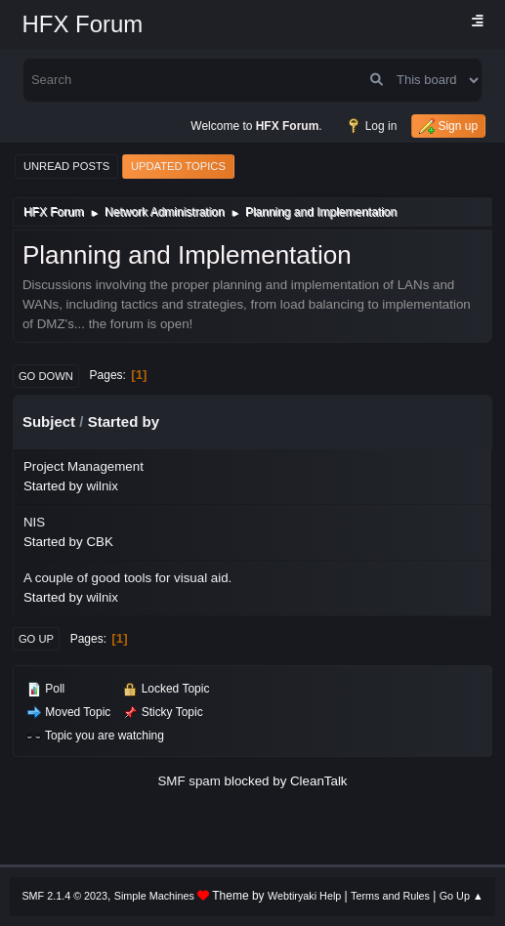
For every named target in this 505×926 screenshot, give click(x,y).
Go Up (36, 639)
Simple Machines (154, 896)
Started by (123, 421)
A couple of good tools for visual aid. (127, 577)
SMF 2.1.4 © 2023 (64, 896)
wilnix (102, 486)
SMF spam (188, 781)
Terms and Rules (390, 896)
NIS (34, 522)
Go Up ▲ (462, 896)
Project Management (83, 466)
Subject (48, 421)
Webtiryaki (292, 896)
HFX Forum (82, 24)
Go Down (46, 376)
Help (330, 896)
